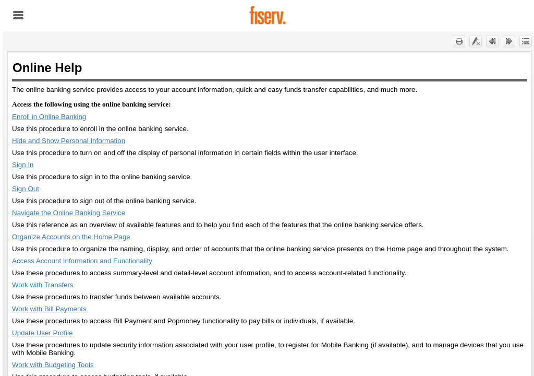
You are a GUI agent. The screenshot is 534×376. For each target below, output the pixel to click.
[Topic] (269, 214)
